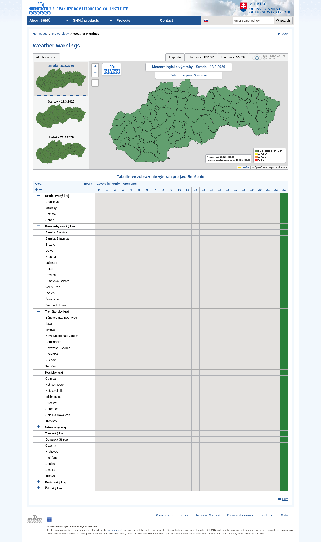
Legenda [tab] (175, 57)
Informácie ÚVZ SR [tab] (201, 57)
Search (285, 20)
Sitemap (184, 515)
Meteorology (60, 33)
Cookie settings (164, 515)
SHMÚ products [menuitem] (86, 20)
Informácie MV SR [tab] (233, 57)
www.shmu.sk (115, 530)
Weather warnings (86, 33)
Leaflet (244, 167)
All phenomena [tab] (46, 57)
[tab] (268, 57)
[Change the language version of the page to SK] (206, 20)
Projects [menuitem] (123, 20)
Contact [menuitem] (166, 20)
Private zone (267, 515)
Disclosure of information (240, 515)
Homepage (40, 33)
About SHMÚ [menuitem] (40, 20)
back (285, 33)
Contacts (285, 515)
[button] (95, 67)
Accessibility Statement (208, 515)
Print (285, 499)
